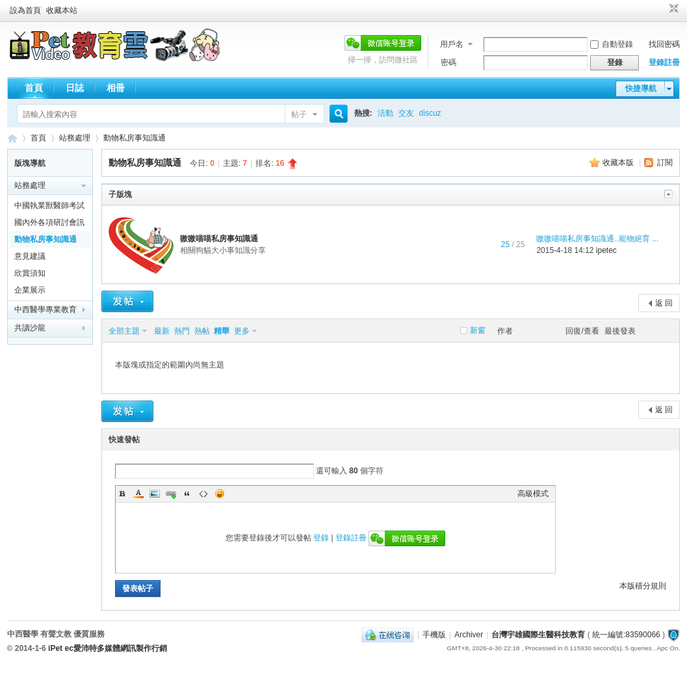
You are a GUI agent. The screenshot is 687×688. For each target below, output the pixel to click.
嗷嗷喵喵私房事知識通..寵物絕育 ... (597, 238)
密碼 (448, 62)
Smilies (219, 493)
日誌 (75, 88)
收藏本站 (61, 10)
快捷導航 (640, 88)
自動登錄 (611, 44)
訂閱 (665, 162)
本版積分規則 (642, 585)
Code (203, 493)
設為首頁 (25, 10)
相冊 (116, 88)
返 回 (664, 303)
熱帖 (202, 331)
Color (138, 493)
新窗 (478, 330)
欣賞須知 (29, 273)
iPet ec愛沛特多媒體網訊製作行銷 (107, 648)
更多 (242, 331)
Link (170, 493)
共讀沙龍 (29, 327)
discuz (430, 113)
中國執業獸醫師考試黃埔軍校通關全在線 (49, 207)
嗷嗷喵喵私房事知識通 (219, 238)
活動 (385, 113)
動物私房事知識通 (134, 137)
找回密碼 (664, 44)
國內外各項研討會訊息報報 (49, 224)
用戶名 (451, 44)
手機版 (434, 634)
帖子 (299, 114)
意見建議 (29, 256)
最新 (162, 331)
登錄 (321, 537)
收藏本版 (619, 162)
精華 (221, 331)
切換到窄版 (672, 9)
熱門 (182, 331)
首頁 (34, 88)
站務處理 (74, 137)
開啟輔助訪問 (661, 9)
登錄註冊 (664, 62)
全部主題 (124, 331)
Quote (187, 493)
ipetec (606, 250)
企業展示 (29, 290)
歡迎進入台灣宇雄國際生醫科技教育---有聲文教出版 (12, 138)
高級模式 (533, 493)
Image (154, 493)
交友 (406, 113)
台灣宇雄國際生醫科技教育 (538, 634)
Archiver (468, 634)
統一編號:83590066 (626, 634)
